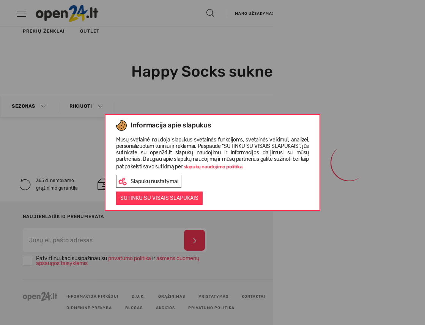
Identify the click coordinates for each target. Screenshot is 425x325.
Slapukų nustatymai (148, 181)
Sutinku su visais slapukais (159, 198)
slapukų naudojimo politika (213, 167)
